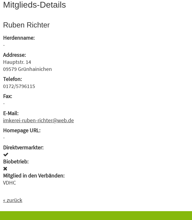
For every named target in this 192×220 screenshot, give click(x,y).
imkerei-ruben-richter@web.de (38, 120)
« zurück (12, 200)
